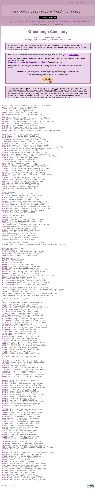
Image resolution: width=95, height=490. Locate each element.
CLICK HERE (73, 55)
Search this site (89, 2)
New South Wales (20, 21)
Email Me (79, 2)
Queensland (58, 24)
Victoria (66, 21)
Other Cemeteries (41, 24)
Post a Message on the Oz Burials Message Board (27, 62)
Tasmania (54, 21)
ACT (7, 21)
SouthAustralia (39, 21)
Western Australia (81, 21)
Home (71, 2)
